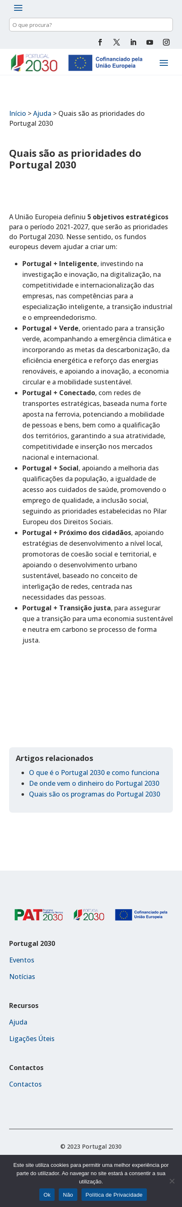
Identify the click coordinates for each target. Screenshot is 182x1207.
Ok (46, 1195)
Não (68, 1195)
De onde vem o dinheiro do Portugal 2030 (94, 783)
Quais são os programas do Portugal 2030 (94, 794)
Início (17, 113)
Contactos (25, 1084)
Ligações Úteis (32, 1038)
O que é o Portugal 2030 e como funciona (94, 772)
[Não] (172, 1181)
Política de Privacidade (114, 1195)
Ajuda (42, 113)
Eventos (21, 960)
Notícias (22, 976)
